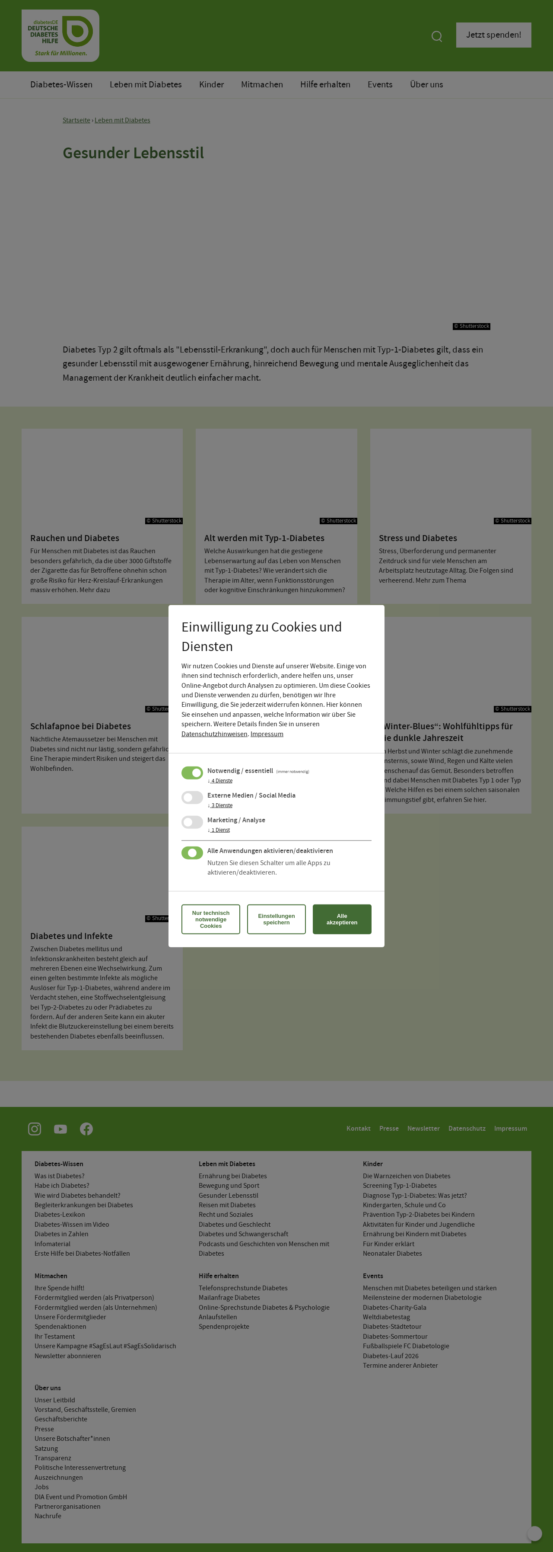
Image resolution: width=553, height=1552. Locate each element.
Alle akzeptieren (342, 919)
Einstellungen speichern (276, 919)
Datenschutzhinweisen (214, 733)
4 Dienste (219, 780)
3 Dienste (219, 805)
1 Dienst (218, 830)
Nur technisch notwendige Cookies (211, 919)
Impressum (267, 733)
